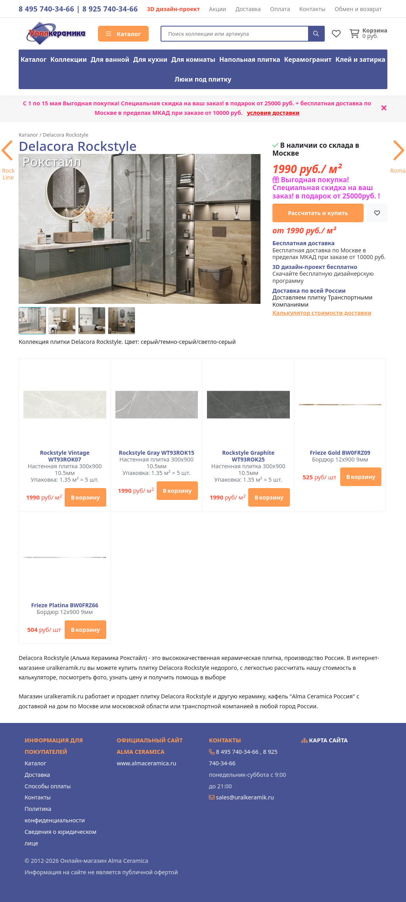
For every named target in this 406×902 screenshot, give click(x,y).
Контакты (312, 9)
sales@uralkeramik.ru (245, 797)
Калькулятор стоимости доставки (322, 312)
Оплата (280, 9)
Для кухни (150, 59)
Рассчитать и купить (318, 213)
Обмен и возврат (358, 9)
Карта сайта (324, 740)
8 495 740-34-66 (46, 8)
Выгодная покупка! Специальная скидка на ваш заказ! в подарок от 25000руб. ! (326, 187)
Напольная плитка (249, 59)
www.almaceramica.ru (146, 763)
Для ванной (110, 59)
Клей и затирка (360, 59)
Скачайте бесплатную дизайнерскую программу (323, 273)
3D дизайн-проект (173, 9)
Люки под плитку (203, 79)
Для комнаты (193, 59)
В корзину (85, 497)
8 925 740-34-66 (110, 8)
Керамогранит (308, 59)
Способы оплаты (48, 786)
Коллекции (68, 59)
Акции (217, 9)
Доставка (248, 9)
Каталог (123, 34)
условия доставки (273, 112)
